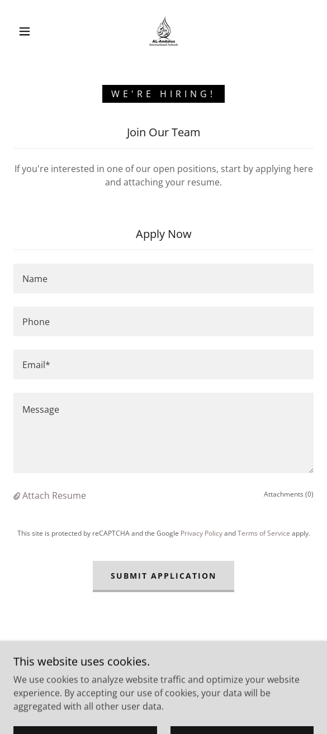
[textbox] (163, 278)
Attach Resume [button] (54, 495)
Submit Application (163, 575)
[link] (163, 31)
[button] (28, 31)
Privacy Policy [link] (201, 533)
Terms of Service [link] (264, 533)
